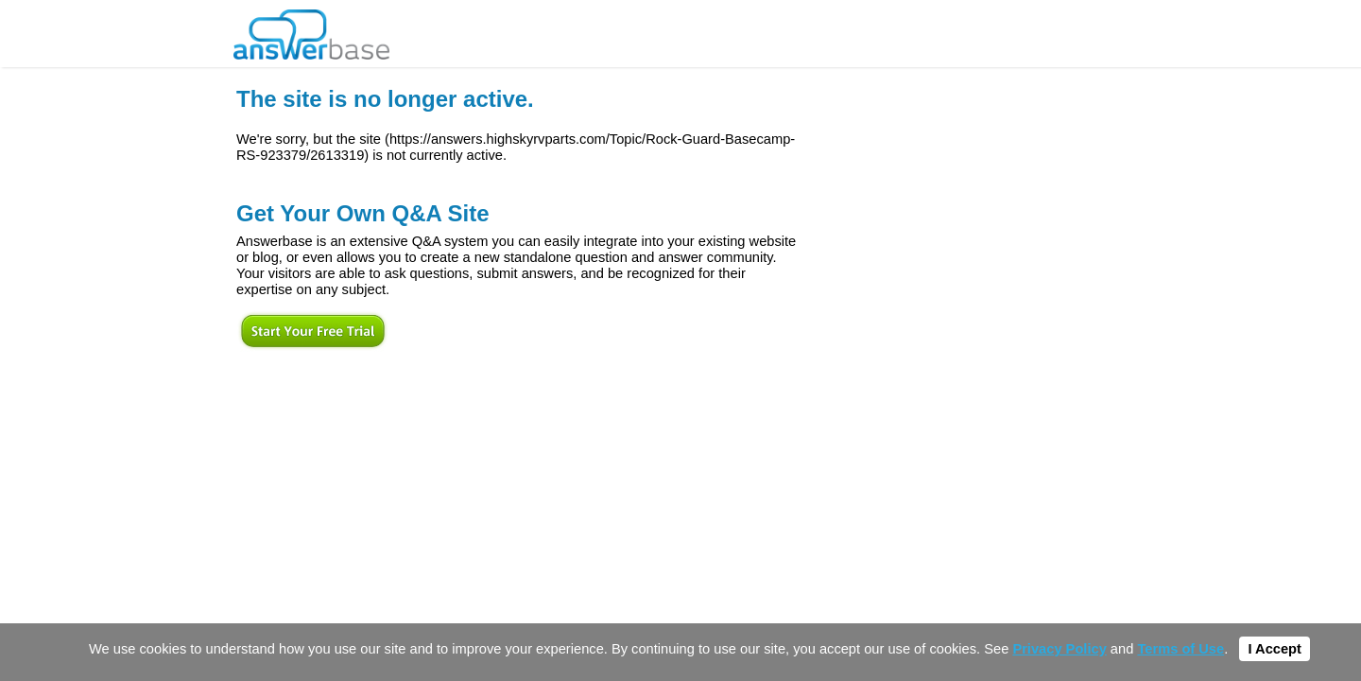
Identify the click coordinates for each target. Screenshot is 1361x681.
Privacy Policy (1059, 648)
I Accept (1274, 648)
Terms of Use (1180, 648)
